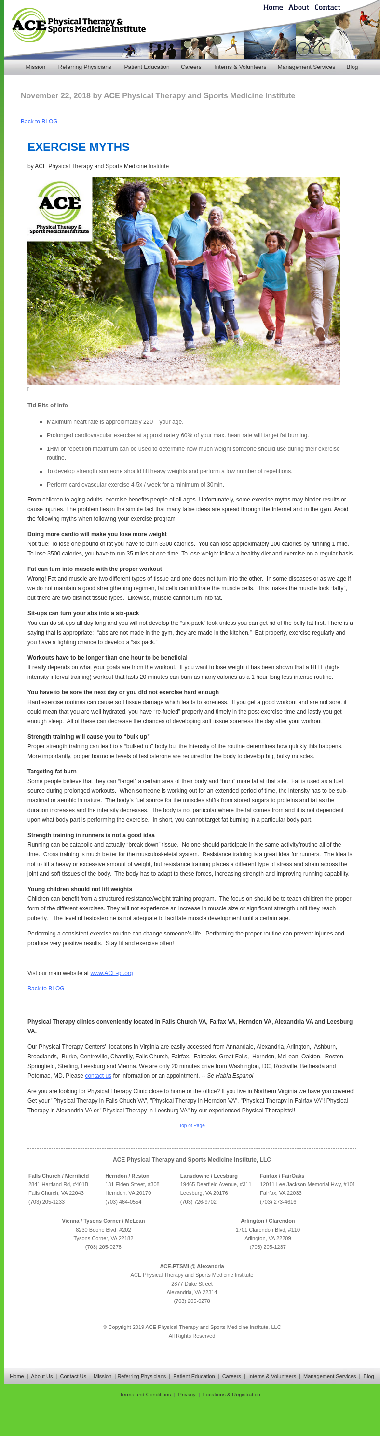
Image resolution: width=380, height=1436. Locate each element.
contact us (98, 1075)
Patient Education (147, 67)
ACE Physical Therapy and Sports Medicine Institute (102, 166)
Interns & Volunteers (240, 67)
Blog (352, 67)
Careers (191, 67)
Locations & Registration (231, 1394)
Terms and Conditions (145, 1394)
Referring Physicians (84, 67)
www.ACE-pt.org (112, 973)
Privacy (187, 1394)
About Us (42, 1376)
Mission (35, 67)
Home (17, 1376)
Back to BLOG (39, 121)
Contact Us (73, 1376)
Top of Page (191, 1125)
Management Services (306, 67)
